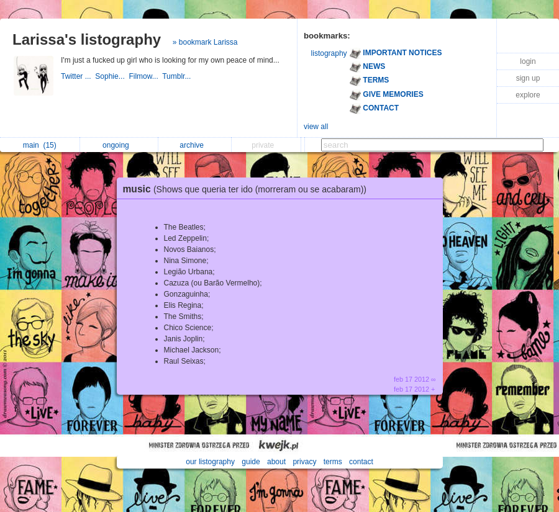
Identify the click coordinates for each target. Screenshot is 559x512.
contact (361, 461)
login (527, 61)
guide (251, 461)
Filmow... (145, 76)
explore (528, 95)
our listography (210, 461)
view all (316, 126)
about (276, 461)
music (248, 189)
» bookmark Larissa (205, 42)
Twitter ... (78, 76)
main (40, 145)
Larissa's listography (86, 39)
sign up (528, 78)
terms (333, 461)
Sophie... (112, 76)
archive (195, 145)
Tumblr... (177, 76)
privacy (304, 461)
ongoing (118, 145)
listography (329, 53)
